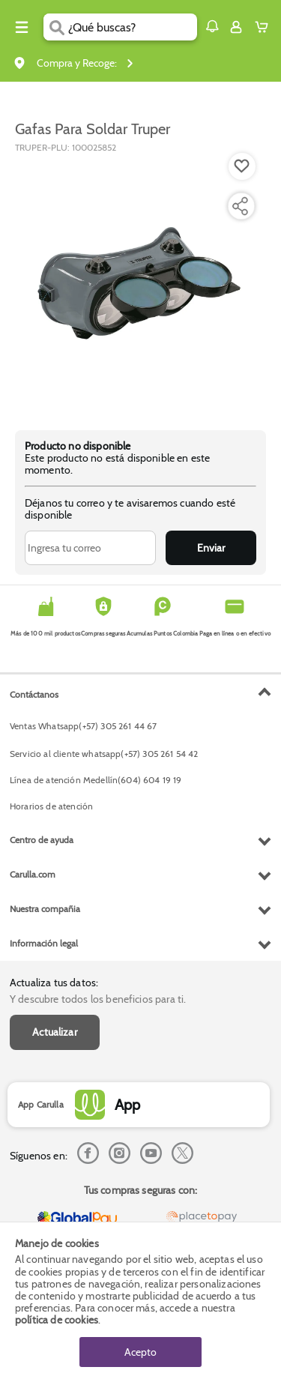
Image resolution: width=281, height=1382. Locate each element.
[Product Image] (139, 284)
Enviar (211, 548)
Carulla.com (32, 874)
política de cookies (56, 1320)
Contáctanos (34, 694)
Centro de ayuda (41, 839)
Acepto (140, 1352)
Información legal (44, 943)
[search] (132, 26)
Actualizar (54, 1032)
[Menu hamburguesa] (21, 27)
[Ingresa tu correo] (90, 548)
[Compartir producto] (240, 206)
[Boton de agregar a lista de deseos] (242, 166)
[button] (212, 26)
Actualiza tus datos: (54, 983)
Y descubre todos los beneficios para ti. (98, 999)
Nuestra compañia (45, 908)
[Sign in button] (236, 27)
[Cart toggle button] (265, 27)
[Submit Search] (55, 26)
